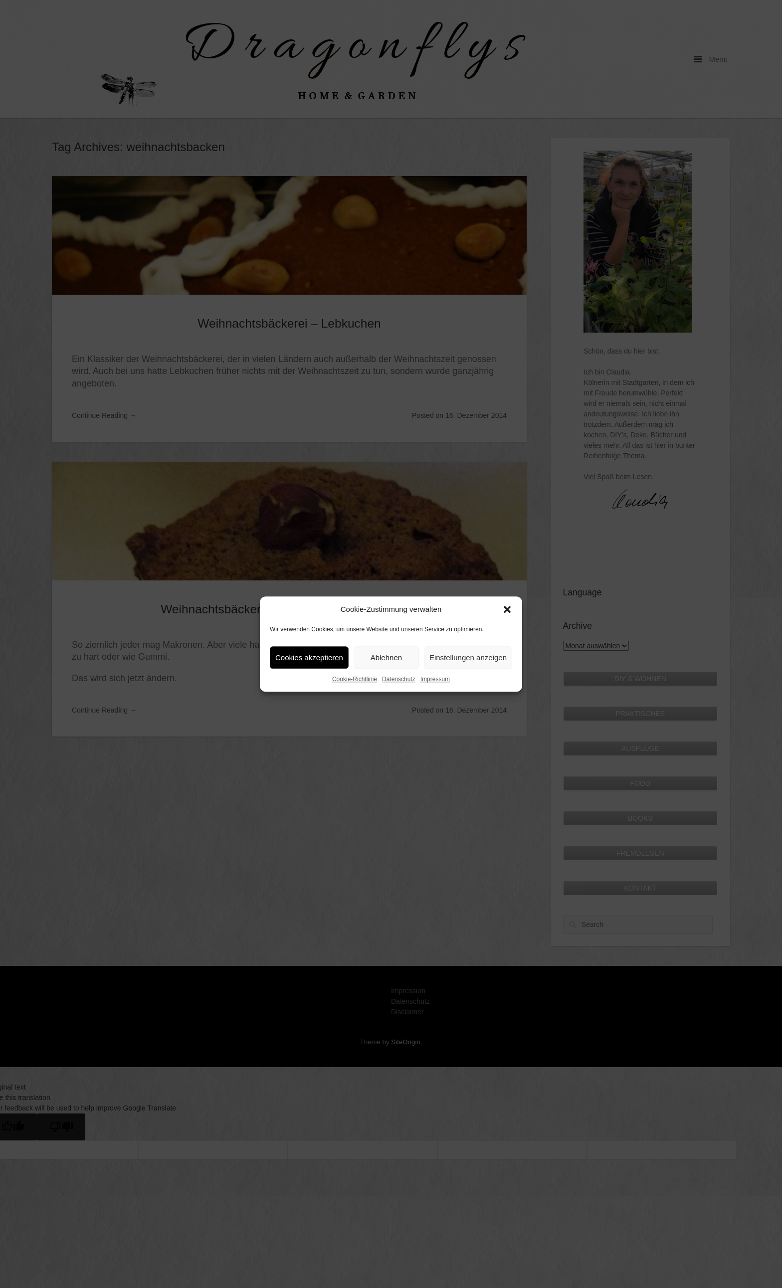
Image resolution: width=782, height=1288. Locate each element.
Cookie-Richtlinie (354, 679)
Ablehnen (386, 657)
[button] (507, 609)
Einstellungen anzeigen (468, 657)
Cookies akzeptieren (309, 657)
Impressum (435, 679)
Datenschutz (398, 679)
